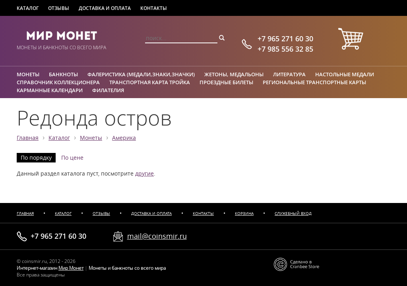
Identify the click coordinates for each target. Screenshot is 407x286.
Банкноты (63, 74)
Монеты (28, 74)
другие (144, 173)
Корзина (244, 213)
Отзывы (58, 8)
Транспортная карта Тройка (149, 82)
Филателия (108, 90)
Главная (28, 137)
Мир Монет (61, 36)
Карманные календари (50, 90)
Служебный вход (293, 213)
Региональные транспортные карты (314, 82)
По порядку (36, 157)
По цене (72, 157)
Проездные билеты (226, 82)
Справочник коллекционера (58, 82)
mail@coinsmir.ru (157, 236)
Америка (124, 137)
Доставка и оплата (105, 8)
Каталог (28, 8)
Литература (289, 74)
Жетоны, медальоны (234, 74)
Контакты (153, 8)
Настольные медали (344, 74)
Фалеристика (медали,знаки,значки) (141, 74)
